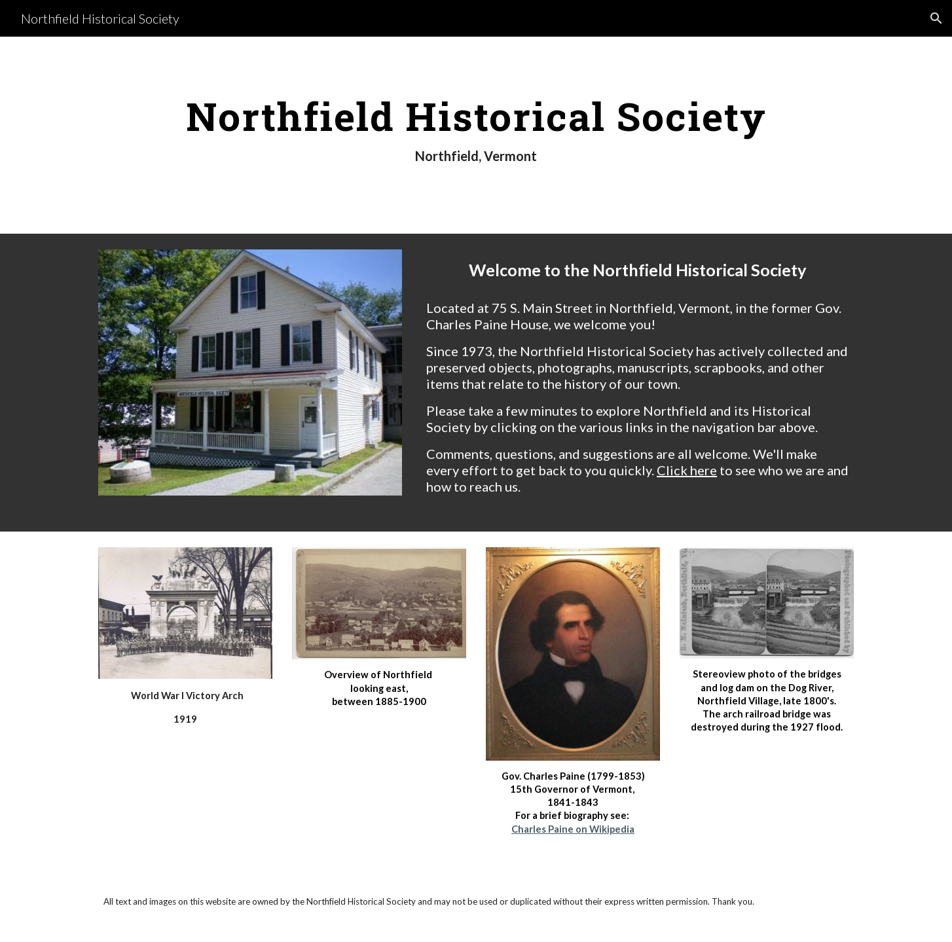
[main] (476, 135)
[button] (936, 18)
